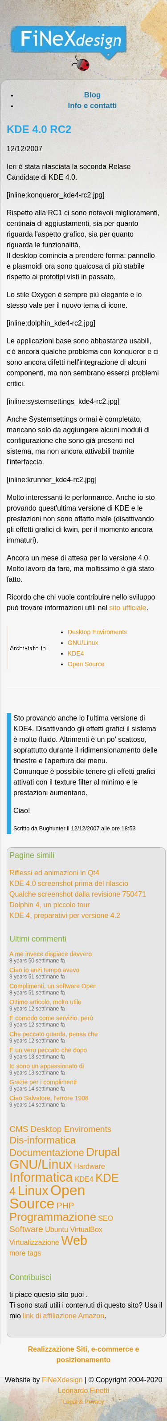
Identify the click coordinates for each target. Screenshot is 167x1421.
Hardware (89, 1166)
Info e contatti (92, 105)
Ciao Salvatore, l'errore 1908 (49, 1098)
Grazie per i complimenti (43, 1082)
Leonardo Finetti (84, 1390)
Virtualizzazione (34, 1242)
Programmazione (52, 1217)
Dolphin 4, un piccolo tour (49, 905)
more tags (25, 1253)
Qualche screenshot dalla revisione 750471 (77, 894)
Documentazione (46, 1152)
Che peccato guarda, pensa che (53, 1034)
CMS (19, 1129)
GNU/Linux (83, 642)
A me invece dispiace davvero (50, 954)
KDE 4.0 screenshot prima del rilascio (68, 883)
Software (26, 1229)
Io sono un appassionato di (46, 1066)
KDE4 (76, 653)
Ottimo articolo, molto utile (45, 1002)
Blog (92, 95)
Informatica (41, 1177)
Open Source (86, 664)
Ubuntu (56, 1229)
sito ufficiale (127, 608)
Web (74, 1240)
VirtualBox (86, 1229)
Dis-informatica (42, 1140)
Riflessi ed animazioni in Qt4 (54, 873)
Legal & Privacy (83, 1401)
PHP (65, 1205)
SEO (105, 1218)
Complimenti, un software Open (53, 986)
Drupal (102, 1152)
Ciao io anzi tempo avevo (44, 970)
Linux (33, 1190)
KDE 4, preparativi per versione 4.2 (64, 915)
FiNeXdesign (62, 1380)
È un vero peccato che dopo (48, 1050)
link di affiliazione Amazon (63, 1316)
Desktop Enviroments (97, 632)
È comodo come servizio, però (51, 1018)
